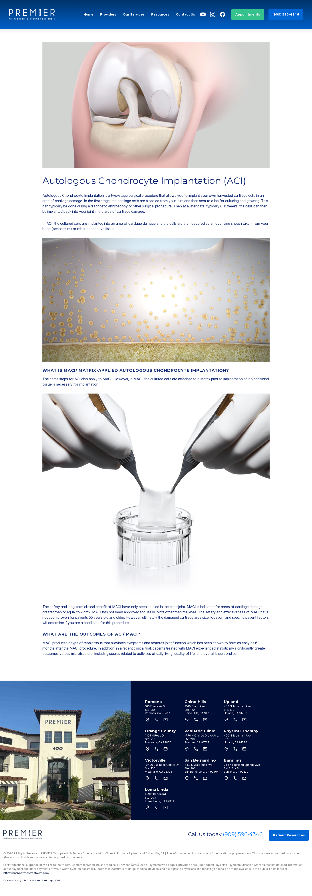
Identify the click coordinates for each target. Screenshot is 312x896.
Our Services (134, 14)
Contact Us (185, 14)
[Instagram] (212, 14)
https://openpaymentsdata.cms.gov (26, 872)
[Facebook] (222, 14)
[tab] (163, 707)
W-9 (58, 880)
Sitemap (47, 880)
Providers (108, 14)
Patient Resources (289, 835)
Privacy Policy (12, 880)
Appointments (247, 14)
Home (88, 14)
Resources (160, 14)
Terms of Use (32, 880)
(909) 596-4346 (285, 14)
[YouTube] (203, 14)
